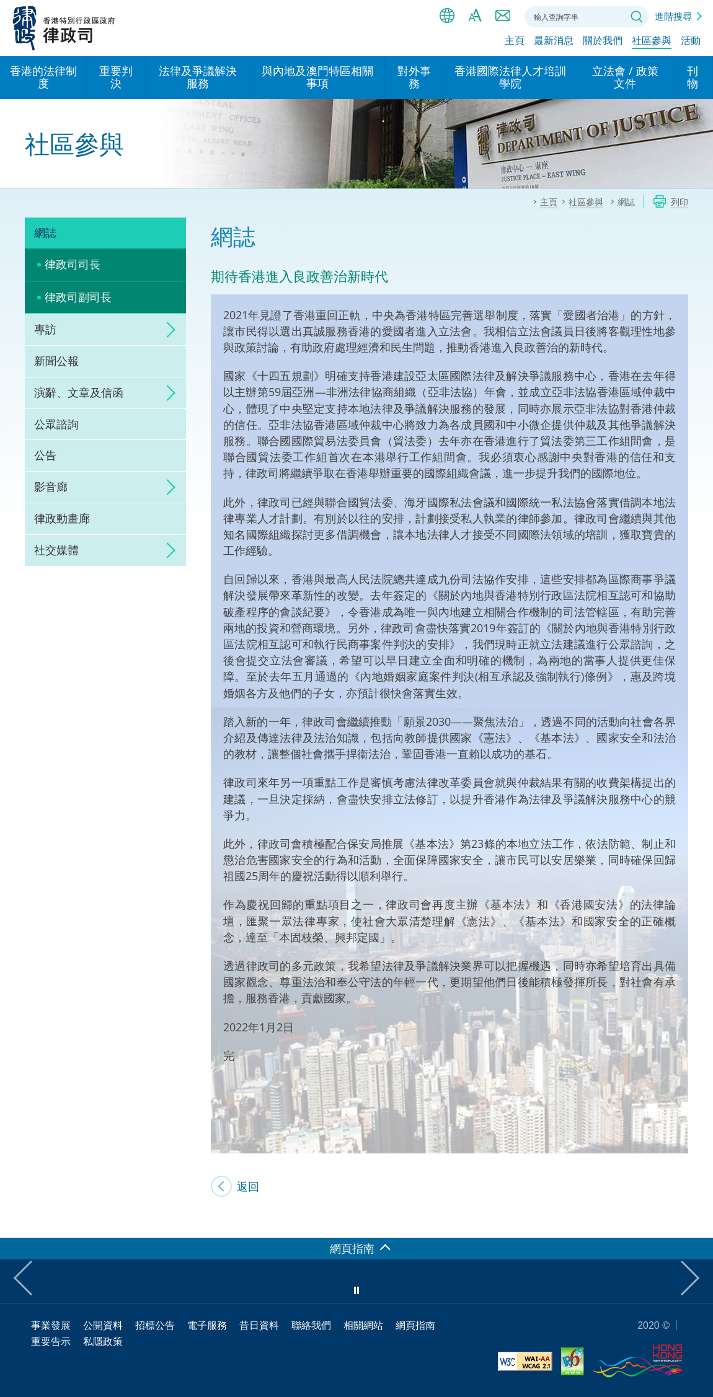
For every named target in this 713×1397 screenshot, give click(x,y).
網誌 (45, 232)
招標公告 (155, 1325)
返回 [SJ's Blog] (248, 1186)
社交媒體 (56, 549)
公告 (45, 454)
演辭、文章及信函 (78, 392)
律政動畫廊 (62, 518)
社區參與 (651, 41)
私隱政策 (103, 1341)
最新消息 (554, 41)
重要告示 (51, 1341)
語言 (447, 15)
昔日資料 (259, 1325)
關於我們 (602, 41)
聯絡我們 (503, 15)
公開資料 (103, 1325)
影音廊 (51, 486)
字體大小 (475, 15)
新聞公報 (56, 360)
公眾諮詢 (56, 423)
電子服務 (207, 1325)
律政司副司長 (78, 296)
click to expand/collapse (167, 329)
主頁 (515, 41)
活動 (691, 41)
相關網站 (363, 1325)
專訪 (45, 329)
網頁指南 (415, 1325)
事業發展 (51, 1325)
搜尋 (637, 17)
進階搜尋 (673, 16)
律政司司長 (72, 264)
